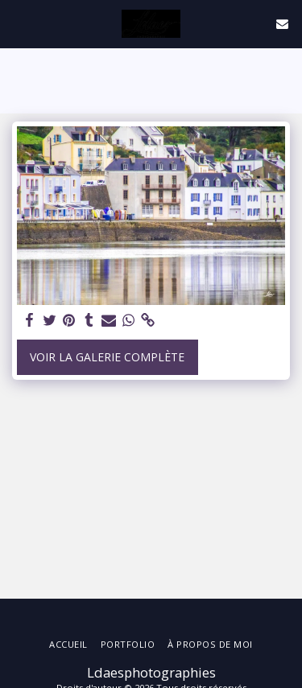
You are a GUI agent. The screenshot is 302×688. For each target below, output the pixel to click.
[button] (17, 22)
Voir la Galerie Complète (107, 357)
